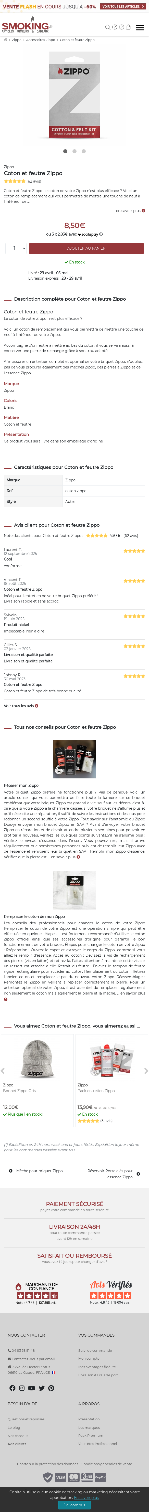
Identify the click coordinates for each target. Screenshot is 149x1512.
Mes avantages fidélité (97, 1367)
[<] (2, 1071)
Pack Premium (90, 1435)
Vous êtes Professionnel (97, 1444)
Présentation (89, 1419)
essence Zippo (18, 373)
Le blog (14, 1427)
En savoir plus (86, 1497)
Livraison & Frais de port (98, 1375)
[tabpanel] (74, 95)
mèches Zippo (82, 367)
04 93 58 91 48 (21, 1350)
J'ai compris (74, 1505)
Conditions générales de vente (106, 1464)
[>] (146, 1071)
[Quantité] (16, 248)
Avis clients (17, 1444)
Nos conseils (18, 1436)
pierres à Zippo (117, 367)
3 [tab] (84, 151)
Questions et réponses (26, 1419)
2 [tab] (74, 151)
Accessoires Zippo (41, 40)
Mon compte (89, 1358)
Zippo (17, 40)
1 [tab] (65, 151)
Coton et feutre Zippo (77, 40)
